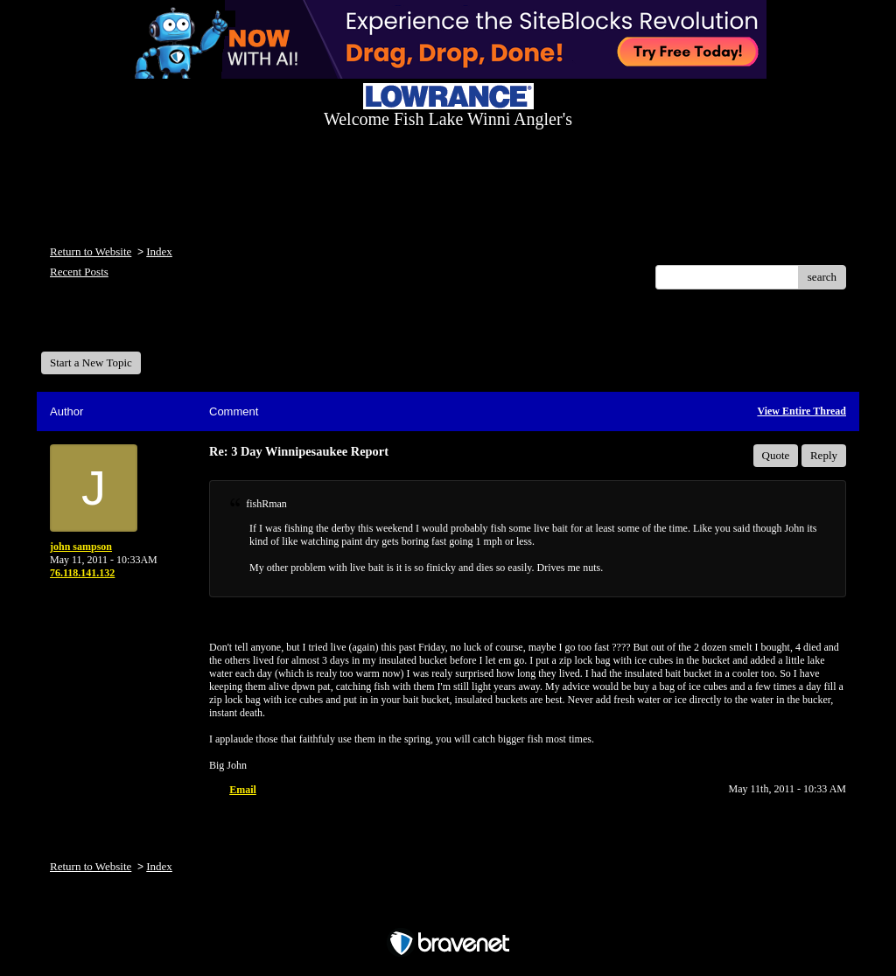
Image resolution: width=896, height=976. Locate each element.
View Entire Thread (801, 411)
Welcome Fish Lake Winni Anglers (135, 326)
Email (242, 790)
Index (159, 251)
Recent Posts (79, 271)
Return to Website (90, 251)
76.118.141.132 (82, 573)
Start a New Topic (91, 362)
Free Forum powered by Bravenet (448, 912)
